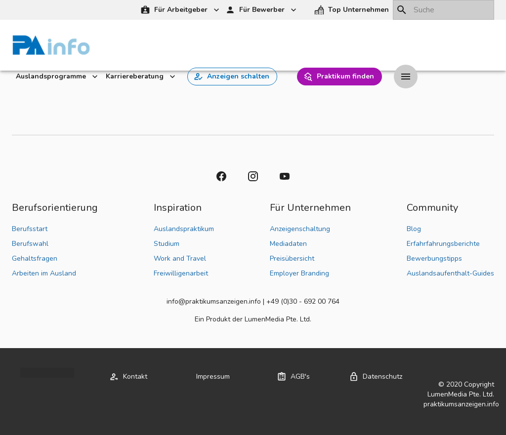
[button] (352, 10)
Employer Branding (299, 273)
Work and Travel (180, 258)
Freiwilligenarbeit (181, 273)
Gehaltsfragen (34, 258)
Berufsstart (29, 229)
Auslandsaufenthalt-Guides (450, 273)
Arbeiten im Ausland (44, 273)
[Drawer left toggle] (406, 76)
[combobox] (443, 10)
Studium (166, 243)
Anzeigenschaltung (300, 229)
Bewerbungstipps (434, 258)
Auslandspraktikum (184, 229)
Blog (414, 229)
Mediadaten (288, 243)
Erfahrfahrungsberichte (443, 243)
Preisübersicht (292, 258)
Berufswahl (30, 243)
